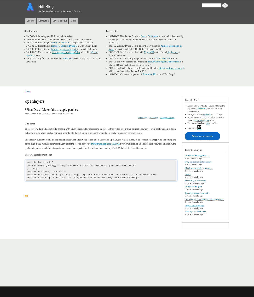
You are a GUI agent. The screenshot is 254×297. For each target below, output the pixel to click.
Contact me (202, 109)
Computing (43, 21)
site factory (172, 52)
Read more (143, 118)
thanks (187, 174)
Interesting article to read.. (196, 180)
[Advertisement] (64, 261)
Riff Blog (46, 6)
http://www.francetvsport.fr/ (171, 68)
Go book (206, 114)
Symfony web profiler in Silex (66, 52)
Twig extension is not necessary (198, 162)
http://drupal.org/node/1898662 (105, 144)
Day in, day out (60, 21)
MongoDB (67, 58)
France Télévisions (162, 58)
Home (28, 91)
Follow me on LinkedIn (202, 136)
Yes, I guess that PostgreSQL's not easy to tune (204, 199)
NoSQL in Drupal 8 (60, 42)
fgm (208, 123)
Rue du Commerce (149, 36)
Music (73, 21)
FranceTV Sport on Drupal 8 (64, 46)
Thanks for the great (193, 187)
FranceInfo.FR (149, 74)
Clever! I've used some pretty (197, 193)
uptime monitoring (201, 120)
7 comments (153, 117)
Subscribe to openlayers (26, 196)
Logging (30, 21)
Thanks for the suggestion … (197, 156)
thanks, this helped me (194, 205)
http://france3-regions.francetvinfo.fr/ (165, 62)
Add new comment (167, 117)
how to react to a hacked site (64, 49)
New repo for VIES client (195, 211)
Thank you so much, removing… (199, 168)
